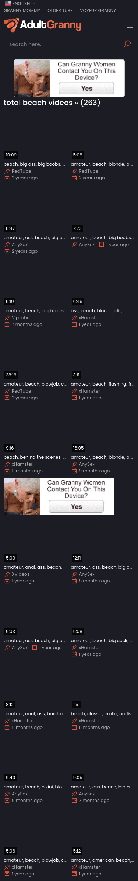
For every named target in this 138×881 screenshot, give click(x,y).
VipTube (17, 317)
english (20, 3)
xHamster (85, 317)
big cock (127, 567)
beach (11, 164)
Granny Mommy (22, 10)
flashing (117, 384)
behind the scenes (40, 457)
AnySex (16, 244)
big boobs (49, 164)
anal (30, 567)
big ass (28, 164)
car (64, 384)
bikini (47, 787)
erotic (111, 713)
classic (94, 713)
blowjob (50, 384)
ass (29, 237)
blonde (116, 164)
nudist (126, 713)
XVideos (16, 574)
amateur (81, 164)
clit (117, 310)
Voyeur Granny (98, 10)
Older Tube (59, 10)
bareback (57, 713)
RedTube (17, 171)
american (103, 860)
